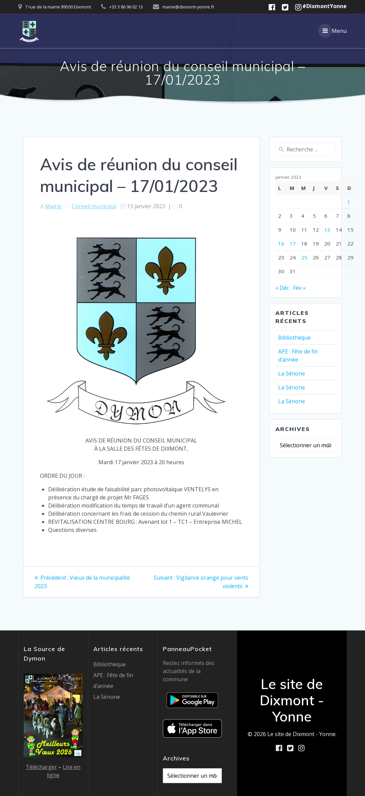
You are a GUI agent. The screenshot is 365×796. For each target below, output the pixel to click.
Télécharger (41, 766)
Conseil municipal (94, 206)
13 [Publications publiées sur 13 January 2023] (327, 229)
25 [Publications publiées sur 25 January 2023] (304, 257)
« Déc (282, 288)
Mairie (53, 206)
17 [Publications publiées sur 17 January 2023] (293, 243)
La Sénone (291, 373)
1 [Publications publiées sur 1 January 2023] (348, 201)
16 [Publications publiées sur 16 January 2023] (281, 243)
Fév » (299, 288)
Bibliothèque (294, 337)
